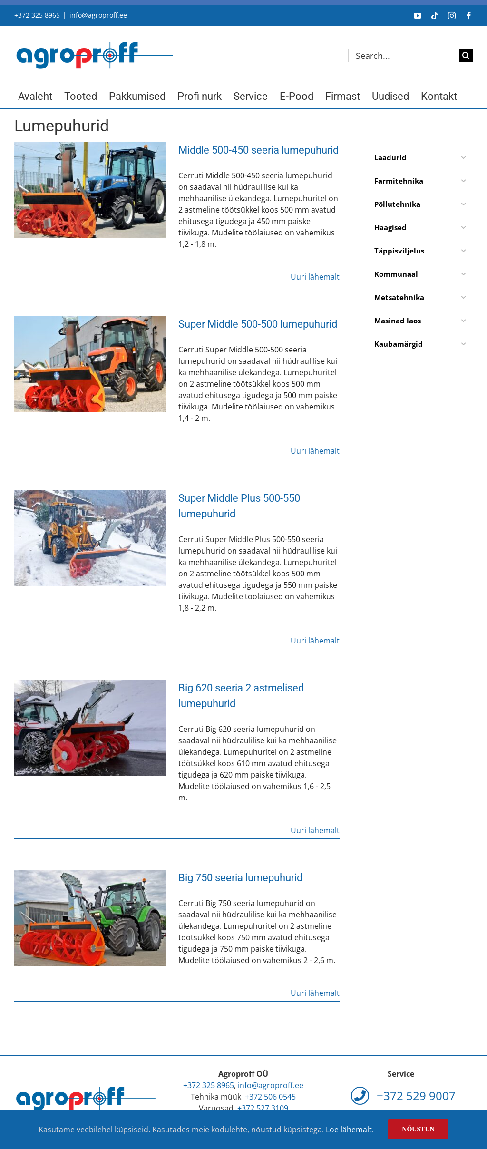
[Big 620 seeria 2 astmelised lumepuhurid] (90, 728)
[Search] (466, 55)
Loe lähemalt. (350, 1129)
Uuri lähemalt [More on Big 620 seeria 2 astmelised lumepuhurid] (315, 830)
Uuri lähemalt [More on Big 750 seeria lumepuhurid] (315, 993)
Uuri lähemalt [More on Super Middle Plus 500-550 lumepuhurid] (315, 640)
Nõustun (418, 1129)
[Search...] (403, 55)
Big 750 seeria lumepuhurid (240, 878)
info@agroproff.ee (98, 14)
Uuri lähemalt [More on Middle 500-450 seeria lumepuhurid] (315, 277)
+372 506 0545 (270, 1096)
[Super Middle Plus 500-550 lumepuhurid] (90, 538)
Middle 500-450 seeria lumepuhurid (258, 150)
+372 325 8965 (37, 14)
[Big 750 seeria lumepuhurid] (90, 918)
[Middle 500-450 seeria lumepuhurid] (90, 190)
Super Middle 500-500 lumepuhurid (257, 324)
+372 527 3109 (262, 1108)
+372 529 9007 (403, 1095)
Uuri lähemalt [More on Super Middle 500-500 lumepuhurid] (315, 451)
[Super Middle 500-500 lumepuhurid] (90, 364)
